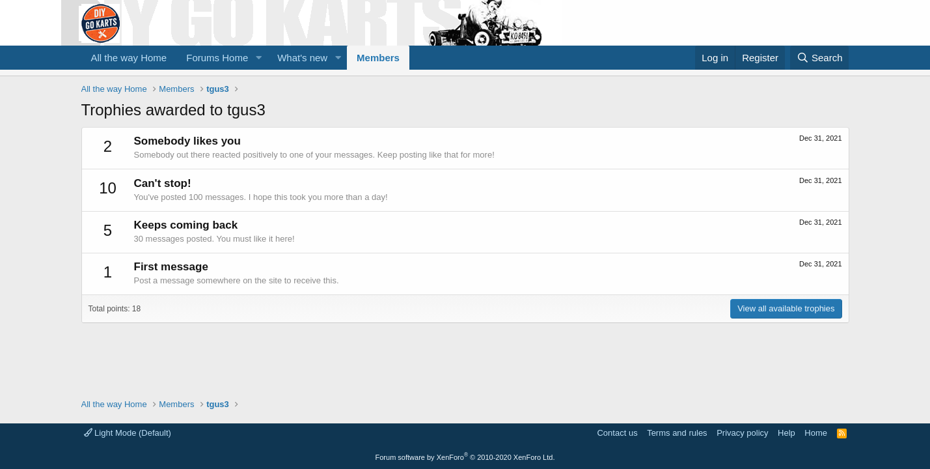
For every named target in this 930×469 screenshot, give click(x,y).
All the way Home (129, 57)
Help (786, 433)
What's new (302, 57)
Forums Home (217, 57)
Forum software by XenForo (465, 457)
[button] (258, 58)
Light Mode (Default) (127, 433)
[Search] (819, 58)
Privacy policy (742, 433)
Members (378, 57)
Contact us (617, 433)
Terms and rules (677, 433)
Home (815, 433)
